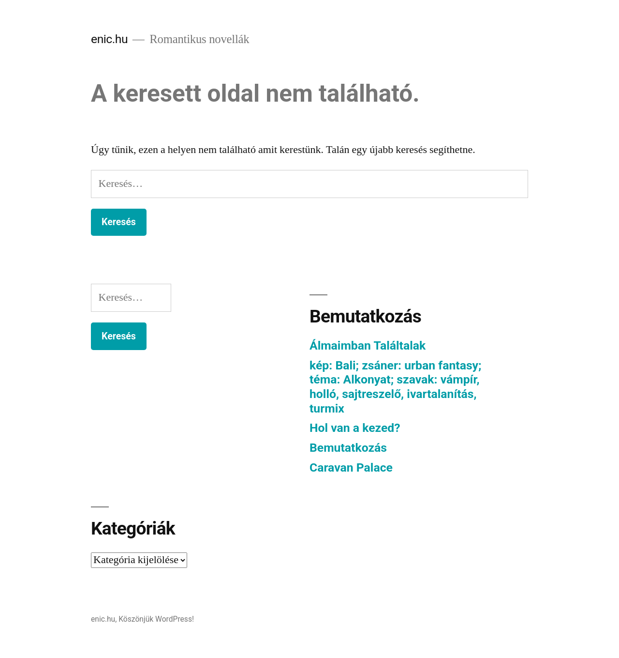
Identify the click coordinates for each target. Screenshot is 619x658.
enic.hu (109, 39)
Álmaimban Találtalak (368, 345)
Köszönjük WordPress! (156, 619)
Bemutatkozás (348, 448)
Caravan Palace (351, 467)
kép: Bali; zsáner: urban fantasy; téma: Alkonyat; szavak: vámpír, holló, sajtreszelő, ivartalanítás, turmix (396, 386)
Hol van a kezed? (355, 428)
